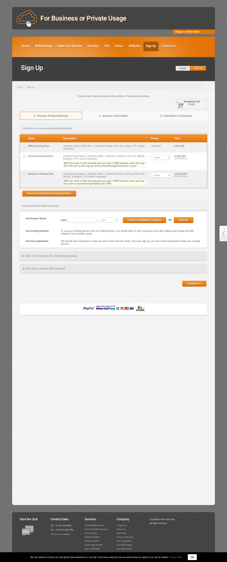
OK (192, 557)
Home (26, 46)
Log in (183, 68)
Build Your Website (69, 46)
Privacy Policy (175, 557)
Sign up (198, 68)
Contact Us (168, 46)
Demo (119, 46)
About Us (121, 529)
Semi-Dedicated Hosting (96, 529)
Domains (93, 46)
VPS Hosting (91, 533)
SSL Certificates (92, 549)
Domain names (92, 541)
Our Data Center (124, 549)
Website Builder (92, 537)
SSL (107, 46)
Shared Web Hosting (94, 525)
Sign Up (151, 46)
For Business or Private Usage (83, 18)
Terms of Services (125, 537)
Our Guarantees (124, 541)
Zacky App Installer (94, 545)
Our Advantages (124, 545)
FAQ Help (121, 533)
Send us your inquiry (60, 534)
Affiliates (134, 46)
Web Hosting (43, 46)
